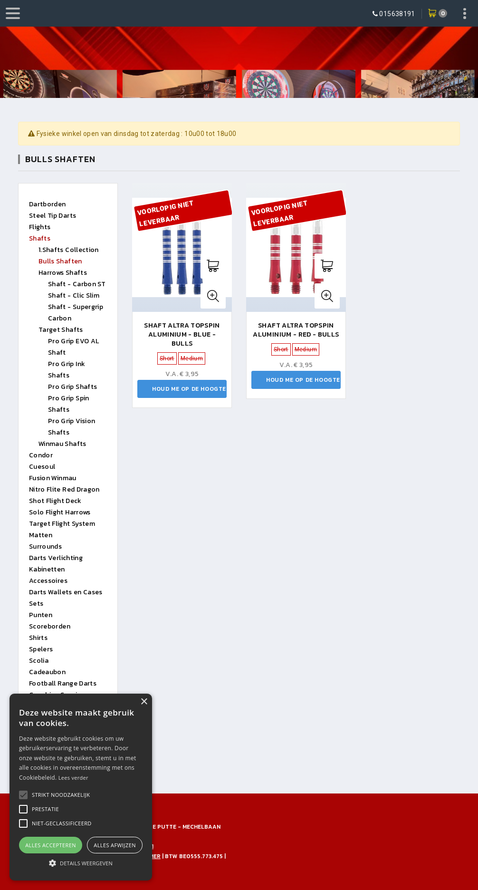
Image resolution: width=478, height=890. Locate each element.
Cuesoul (42, 467)
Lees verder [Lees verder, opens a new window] (73, 777)
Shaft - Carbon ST (76, 284)
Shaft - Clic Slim (73, 295)
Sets (36, 604)
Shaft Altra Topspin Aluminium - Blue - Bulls (182, 334)
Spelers (41, 649)
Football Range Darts (62, 683)
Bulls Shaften (60, 261)
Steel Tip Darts (52, 216)
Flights (39, 227)
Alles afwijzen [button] (115, 845)
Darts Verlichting (56, 558)
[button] (61, 794)
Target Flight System (62, 524)
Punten (40, 615)
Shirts (38, 638)
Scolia (38, 661)
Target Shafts (60, 330)
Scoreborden (49, 626)
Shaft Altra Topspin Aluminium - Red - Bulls (296, 329)
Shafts (39, 238)
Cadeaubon (47, 672)
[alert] (81, 787)
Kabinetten (47, 569)
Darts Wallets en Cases (66, 592)
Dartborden (47, 204)
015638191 (397, 14)
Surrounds (45, 546)
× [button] (143, 702)
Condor (41, 455)
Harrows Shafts (62, 273)
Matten (40, 535)
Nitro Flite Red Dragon (64, 489)
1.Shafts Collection (68, 250)
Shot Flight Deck (55, 501)
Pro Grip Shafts (72, 387)
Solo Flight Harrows (60, 512)
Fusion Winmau (52, 478)
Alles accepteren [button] (50, 845)
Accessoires (48, 581)
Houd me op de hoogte (189, 389)
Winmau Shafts (62, 444)
